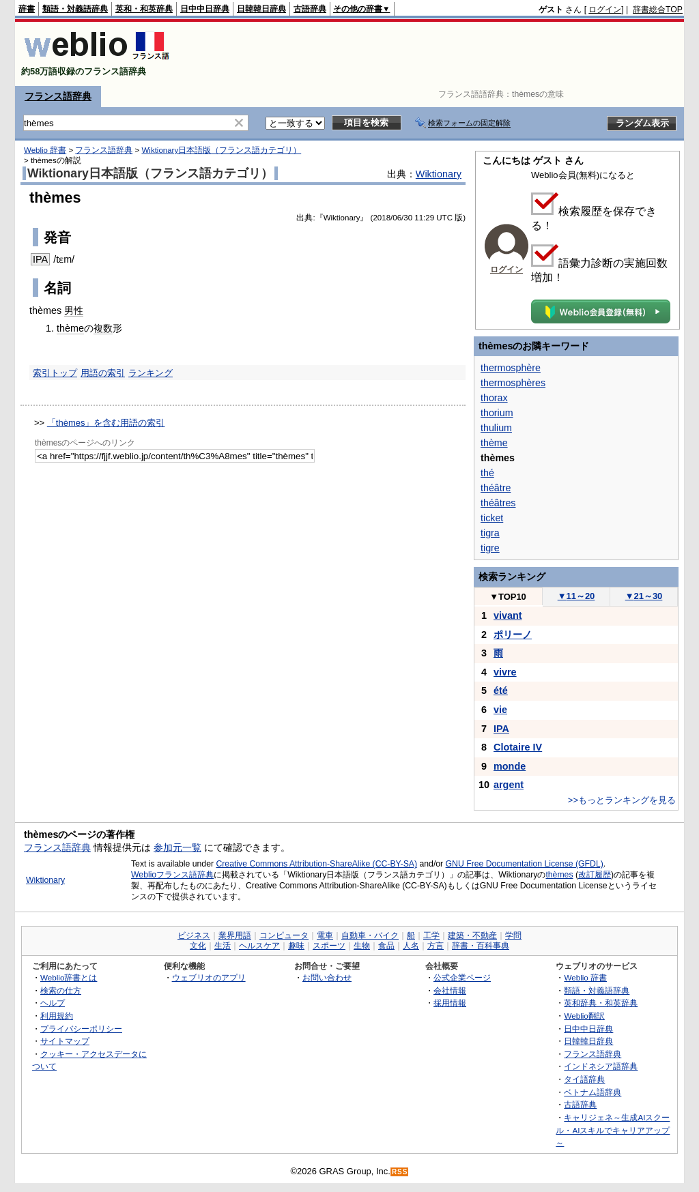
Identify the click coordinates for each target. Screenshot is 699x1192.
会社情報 (449, 990)
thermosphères (513, 382)
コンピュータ (284, 935)
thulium (496, 427)
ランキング (150, 373)
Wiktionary (438, 174)
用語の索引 (103, 373)
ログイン (604, 9)
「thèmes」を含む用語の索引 (106, 423)
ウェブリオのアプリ (209, 977)
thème (70, 328)
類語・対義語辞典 (75, 9)
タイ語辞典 (584, 1079)
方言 (435, 946)
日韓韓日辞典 (261, 9)
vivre (505, 672)
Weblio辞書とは (68, 977)
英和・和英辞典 (144, 9)
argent (509, 784)
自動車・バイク (370, 935)
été (501, 690)
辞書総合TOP (658, 9)
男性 (73, 310)
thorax (494, 397)
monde (510, 766)
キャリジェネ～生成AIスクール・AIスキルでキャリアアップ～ (613, 1130)
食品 (386, 946)
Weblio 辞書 (45, 150)
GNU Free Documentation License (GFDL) (524, 864)
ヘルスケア (259, 946)
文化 (198, 946)
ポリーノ (513, 634)
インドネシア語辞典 (601, 1066)
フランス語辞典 (58, 96)
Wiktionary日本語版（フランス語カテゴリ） (221, 150)
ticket (492, 517)
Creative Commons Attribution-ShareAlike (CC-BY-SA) (316, 864)
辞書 (26, 9)
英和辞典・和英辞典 (601, 1002)
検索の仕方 (60, 990)
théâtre (496, 487)
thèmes (559, 875)
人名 (411, 946)
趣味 (296, 946)
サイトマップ (64, 1040)
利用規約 (56, 1015)
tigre (490, 547)
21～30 (644, 596)
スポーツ (329, 946)
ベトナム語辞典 (592, 1092)
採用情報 (449, 1002)
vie (500, 709)
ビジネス (193, 935)
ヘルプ (52, 1002)
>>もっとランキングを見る (622, 800)
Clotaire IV (518, 747)
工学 (431, 935)
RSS (400, 1172)
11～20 (576, 596)
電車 (325, 935)
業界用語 (234, 935)
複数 (103, 328)
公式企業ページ (462, 977)
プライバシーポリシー (81, 1028)
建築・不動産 (472, 935)
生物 (362, 946)
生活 (222, 946)
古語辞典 (310, 9)
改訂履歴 (594, 875)
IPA (40, 259)
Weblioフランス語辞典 (172, 875)
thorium (497, 412)
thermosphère (511, 367)
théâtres (498, 502)
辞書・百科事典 (480, 946)
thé (487, 472)
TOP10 (507, 597)
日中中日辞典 (204, 9)
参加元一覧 (177, 847)
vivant (508, 615)
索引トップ (55, 373)
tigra (490, 532)
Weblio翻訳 (584, 1015)
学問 (513, 935)
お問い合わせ (327, 977)
